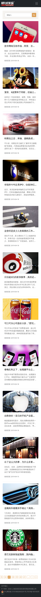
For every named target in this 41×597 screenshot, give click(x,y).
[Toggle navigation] (37, 3)
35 (1, 577)
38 (13, 577)
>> (36, 577)
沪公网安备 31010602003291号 (15, 593)
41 (24, 577)
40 (21, 577)
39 (17, 577)
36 (5, 577)
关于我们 (4, 588)
